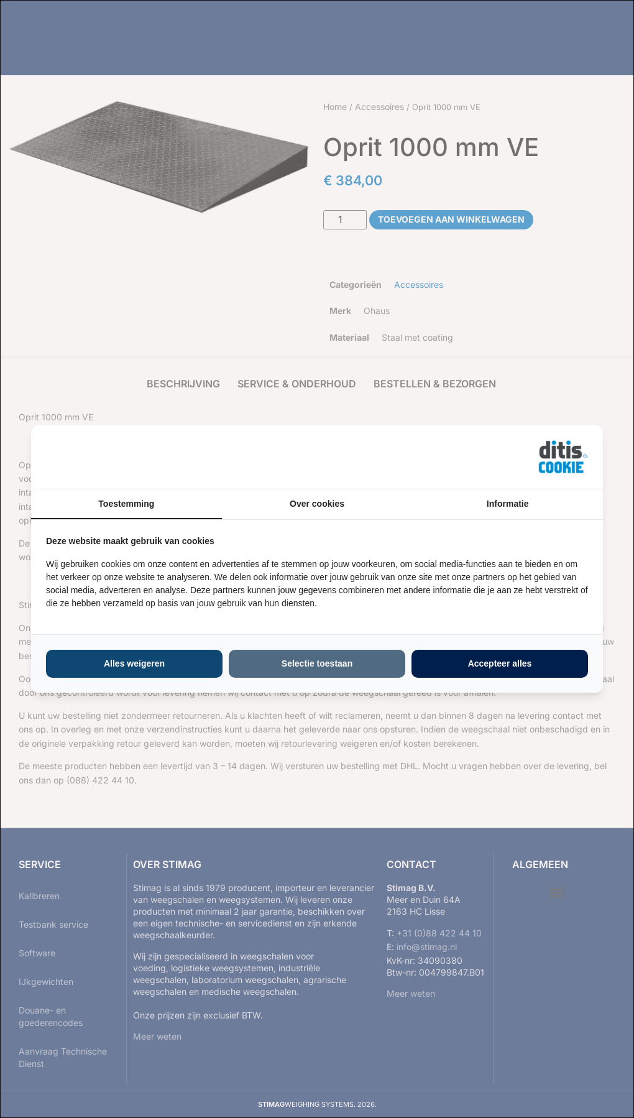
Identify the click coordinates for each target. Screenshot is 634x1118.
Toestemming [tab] (126, 504)
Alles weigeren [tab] (134, 663)
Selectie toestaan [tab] (317, 663)
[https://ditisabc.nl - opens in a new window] (563, 457)
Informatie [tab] (508, 504)
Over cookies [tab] (317, 504)
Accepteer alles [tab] (500, 663)
